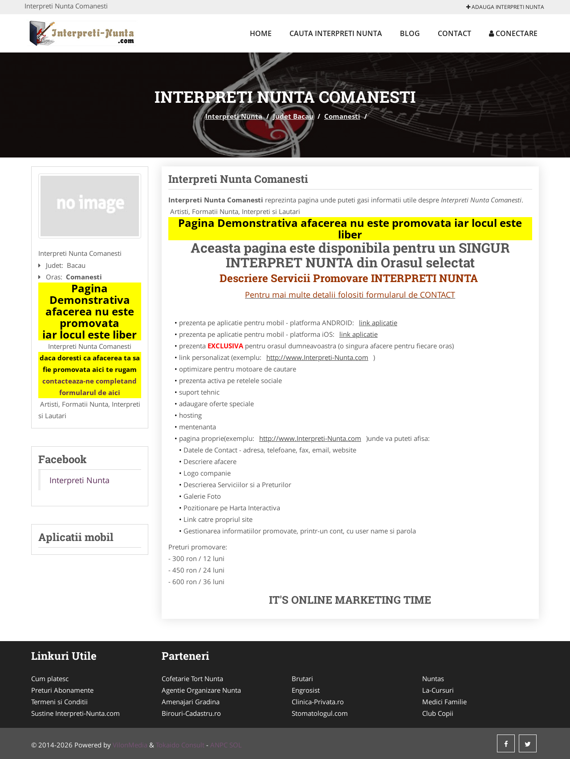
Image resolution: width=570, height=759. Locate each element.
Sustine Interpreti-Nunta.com (75, 713)
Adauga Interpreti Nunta (505, 7)
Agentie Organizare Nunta (201, 690)
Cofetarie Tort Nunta (192, 678)
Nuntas (433, 678)
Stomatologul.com (320, 713)
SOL (235, 744)
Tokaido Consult (180, 744)
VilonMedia (130, 744)
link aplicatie (378, 322)
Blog (410, 33)
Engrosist (306, 690)
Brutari (302, 678)
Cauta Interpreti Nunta (335, 33)
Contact (454, 33)
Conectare (513, 33)
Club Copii (437, 713)
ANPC (219, 744)
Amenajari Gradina (191, 701)
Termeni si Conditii (59, 701)
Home (261, 33)
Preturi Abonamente (62, 690)
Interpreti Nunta (233, 116)
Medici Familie (444, 701)
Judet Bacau (293, 116)
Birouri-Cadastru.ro (191, 713)
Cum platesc (50, 678)
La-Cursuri (438, 690)
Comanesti (342, 116)
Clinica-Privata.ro (318, 701)
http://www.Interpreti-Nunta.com (317, 357)
